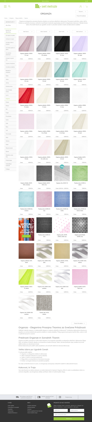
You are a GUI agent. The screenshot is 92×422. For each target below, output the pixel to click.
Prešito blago (9, 161)
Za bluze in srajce (10, 40)
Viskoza (7, 142)
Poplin (7, 113)
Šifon (7, 127)
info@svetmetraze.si (12, 413)
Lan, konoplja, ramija (9, 91)
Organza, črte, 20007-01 (62, 184)
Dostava (29, 410)
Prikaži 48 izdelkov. (81, 16)
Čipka (7, 76)
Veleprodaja (10, 412)
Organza (8, 99)
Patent (7, 103)
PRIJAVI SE (69, 419)
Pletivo (7, 106)
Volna (7, 145)
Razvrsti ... (81, 12)
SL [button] (86, 1)
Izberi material (43, 32)
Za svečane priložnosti (8, 54)
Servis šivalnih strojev (32, 413)
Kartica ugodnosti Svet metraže (34, 412)
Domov (5, 19)
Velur (7, 138)
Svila (7, 124)
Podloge (8, 170)
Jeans (7, 80)
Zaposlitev (10, 410)
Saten (7, 120)
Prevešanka (8, 117)
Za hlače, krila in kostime (9, 44)
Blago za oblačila (19, 19)
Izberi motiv (61, 32)
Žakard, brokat (9, 149)
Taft (7, 131)
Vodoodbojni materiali (9, 165)
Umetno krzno (9, 87)
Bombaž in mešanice (8, 72)
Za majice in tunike (10, 36)
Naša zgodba (11, 406)
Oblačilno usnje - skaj (10, 156)
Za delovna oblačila (10, 68)
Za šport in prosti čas (10, 60)
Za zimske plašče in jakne (10, 49)
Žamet (7, 152)
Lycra (7, 96)
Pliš (6, 110)
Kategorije (11, 19)
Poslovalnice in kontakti (13, 408)
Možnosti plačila (31, 408)
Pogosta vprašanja (31, 406)
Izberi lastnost (79, 32)
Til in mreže (8, 135)
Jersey (7, 83)
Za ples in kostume (10, 64)
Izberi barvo (26, 32)
